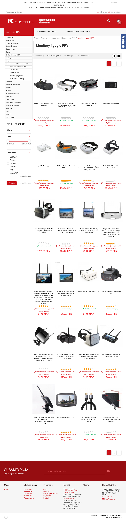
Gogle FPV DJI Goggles (44, 166)
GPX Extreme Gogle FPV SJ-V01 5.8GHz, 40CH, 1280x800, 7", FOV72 (43, 230)
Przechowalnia (29, 498)
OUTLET (9, 114)
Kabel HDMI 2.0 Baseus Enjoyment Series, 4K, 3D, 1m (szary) (88, 419)
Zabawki (9, 108)
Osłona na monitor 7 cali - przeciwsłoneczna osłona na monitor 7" (111, 419)
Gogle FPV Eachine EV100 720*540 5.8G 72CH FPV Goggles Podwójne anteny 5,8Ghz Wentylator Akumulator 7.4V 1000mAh (111, 232)
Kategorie (13, 31)
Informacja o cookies (98, 515)
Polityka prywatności (50, 493)
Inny (11, 170)
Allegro (45, 489)
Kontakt (46, 498)
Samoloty (9, 96)
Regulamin (47, 496)
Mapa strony (47, 491)
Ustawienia (28, 493)
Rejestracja (28, 491)
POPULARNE (10, 117)
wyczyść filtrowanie (25, 176)
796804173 (107, 497)
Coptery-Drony (11, 49)
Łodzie (8, 87)
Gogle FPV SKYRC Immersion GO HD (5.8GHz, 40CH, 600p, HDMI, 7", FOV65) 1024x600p (89, 356)
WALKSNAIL (14, 173)
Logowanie (28, 489)
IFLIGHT (13, 167)
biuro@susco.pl (68, 498)
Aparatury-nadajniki (12, 43)
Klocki (8, 61)
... (98, 31)
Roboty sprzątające (12, 93)
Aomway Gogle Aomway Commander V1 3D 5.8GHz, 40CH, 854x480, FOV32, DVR (88, 168)
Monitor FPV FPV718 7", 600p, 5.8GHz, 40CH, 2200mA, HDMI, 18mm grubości (88, 230)
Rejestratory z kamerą (16, 79)
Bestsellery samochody (79, 31)
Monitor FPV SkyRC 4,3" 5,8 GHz (66, 417)
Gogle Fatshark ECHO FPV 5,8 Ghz (88, 291)
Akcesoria (9, 37)
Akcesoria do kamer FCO (17, 67)
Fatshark (13, 163)
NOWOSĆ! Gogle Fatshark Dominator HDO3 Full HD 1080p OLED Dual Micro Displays (66, 105)
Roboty (8, 90)
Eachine (13, 160)
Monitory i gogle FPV (16, 76)
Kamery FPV (13, 70)
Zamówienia (28, 496)
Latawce (9, 82)
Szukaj (12, 183)
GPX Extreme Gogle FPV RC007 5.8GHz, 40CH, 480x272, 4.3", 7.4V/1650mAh (66, 356)
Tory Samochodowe (12, 105)
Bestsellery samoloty (49, 31)
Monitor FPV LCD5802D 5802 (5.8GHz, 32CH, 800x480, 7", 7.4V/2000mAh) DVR (66, 293)
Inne (7, 111)
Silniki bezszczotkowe (13, 102)
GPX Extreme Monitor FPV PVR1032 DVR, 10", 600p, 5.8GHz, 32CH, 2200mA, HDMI (66, 230)
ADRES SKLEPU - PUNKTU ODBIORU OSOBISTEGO (70, 490)
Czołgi (8, 52)
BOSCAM (13, 157)
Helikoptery (10, 58)
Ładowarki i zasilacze (13, 85)
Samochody (10, 99)
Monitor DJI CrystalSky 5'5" (111, 103)
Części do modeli (11, 46)
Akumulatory (10, 40)
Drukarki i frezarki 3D (13, 55)
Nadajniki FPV (14, 73)
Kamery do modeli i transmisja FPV (17, 64)
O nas (6, 489)
